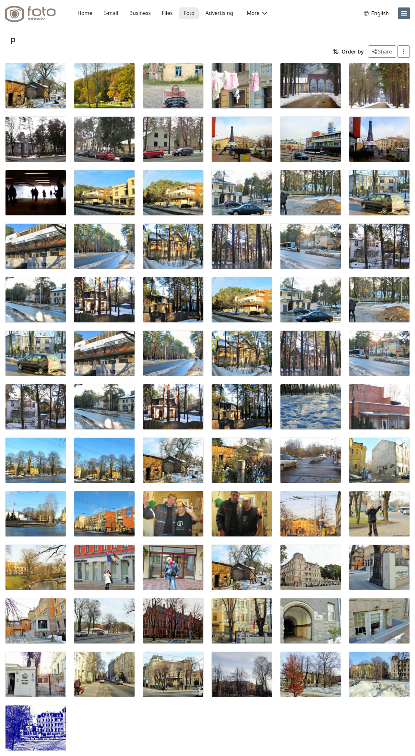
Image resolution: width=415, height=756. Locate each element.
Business (140, 13)
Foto (189, 13)
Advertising (219, 13)
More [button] (257, 13)
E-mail (110, 13)
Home (84, 13)
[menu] (404, 13)
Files (167, 13)
